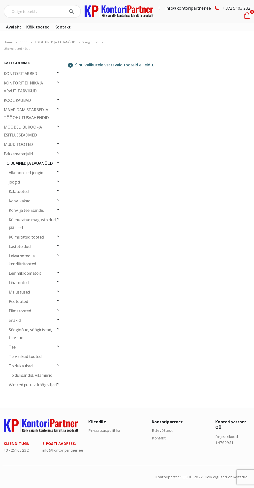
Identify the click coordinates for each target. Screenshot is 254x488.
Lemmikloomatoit (25, 273)
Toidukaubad (20, 366)
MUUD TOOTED (18, 144)
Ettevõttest (162, 430)
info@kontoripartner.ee (188, 8)
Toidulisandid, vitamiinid (31, 375)
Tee (12, 347)
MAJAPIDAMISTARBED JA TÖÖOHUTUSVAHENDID (26, 113)
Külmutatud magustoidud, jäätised (33, 223)
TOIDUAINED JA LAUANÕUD (28, 163)
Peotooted (18, 301)
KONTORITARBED (20, 73)
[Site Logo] (119, 11)
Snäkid (15, 320)
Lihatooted (19, 282)
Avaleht (13, 27)
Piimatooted (20, 311)
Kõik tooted (38, 27)
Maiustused (19, 292)
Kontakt (63, 27)
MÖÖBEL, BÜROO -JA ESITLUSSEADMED (23, 131)
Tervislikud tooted (25, 356)
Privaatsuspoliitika (104, 430)
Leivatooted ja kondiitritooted (22, 260)
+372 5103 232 (236, 8)
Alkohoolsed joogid (26, 172)
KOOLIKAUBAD (17, 100)
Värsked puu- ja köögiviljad (33, 384)
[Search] (72, 11)
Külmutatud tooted (26, 237)
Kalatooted (19, 191)
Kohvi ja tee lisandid (26, 210)
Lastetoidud (20, 246)
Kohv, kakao (19, 201)
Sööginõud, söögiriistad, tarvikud (30, 333)
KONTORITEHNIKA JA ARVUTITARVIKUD (23, 87)
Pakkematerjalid (18, 154)
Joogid (14, 182)
